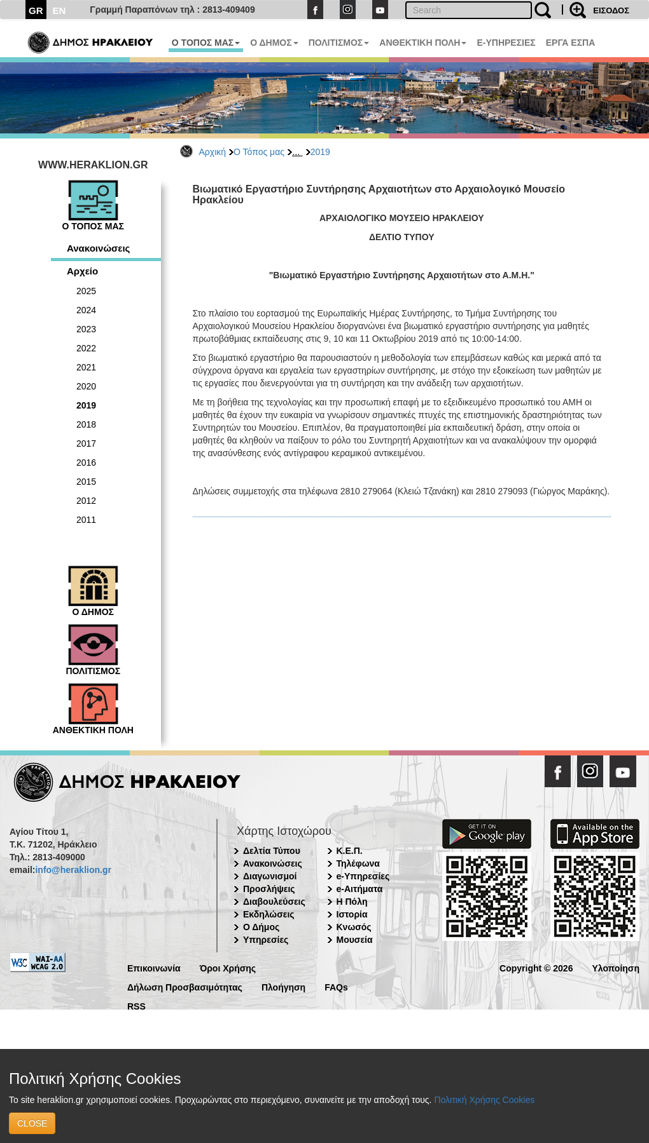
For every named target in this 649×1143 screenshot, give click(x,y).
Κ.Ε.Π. (350, 851)
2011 (86, 520)
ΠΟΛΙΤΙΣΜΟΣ (339, 42)
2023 (86, 329)
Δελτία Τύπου (271, 851)
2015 (86, 482)
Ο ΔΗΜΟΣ (274, 42)
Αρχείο (82, 271)
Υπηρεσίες (265, 940)
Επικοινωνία (154, 967)
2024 (86, 310)
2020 (86, 386)
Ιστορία (352, 914)
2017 (86, 443)
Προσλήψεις (269, 889)
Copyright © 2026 (536, 967)
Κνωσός (354, 927)
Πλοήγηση (283, 986)
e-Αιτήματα (360, 889)
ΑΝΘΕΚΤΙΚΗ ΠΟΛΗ (422, 42)
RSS (136, 1005)
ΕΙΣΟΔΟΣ (611, 10)
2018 (86, 424)
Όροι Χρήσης (228, 967)
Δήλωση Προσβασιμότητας (184, 986)
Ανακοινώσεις (98, 248)
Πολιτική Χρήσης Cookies (484, 1100)
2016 (86, 462)
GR (36, 10)
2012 (86, 501)
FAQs (336, 986)
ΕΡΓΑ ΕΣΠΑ (571, 42)
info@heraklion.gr (73, 870)
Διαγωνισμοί (270, 876)
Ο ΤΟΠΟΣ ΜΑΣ (206, 42)
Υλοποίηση (615, 967)
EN (59, 10)
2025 (86, 291)
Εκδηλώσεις (269, 914)
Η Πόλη (352, 901)
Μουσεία (355, 940)
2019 (320, 152)
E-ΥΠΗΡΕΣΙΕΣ (506, 42)
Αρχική (213, 152)
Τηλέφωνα (358, 863)
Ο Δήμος (261, 927)
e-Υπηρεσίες (363, 876)
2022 (86, 348)
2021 (86, 367)
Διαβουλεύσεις (274, 901)
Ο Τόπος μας (259, 152)
